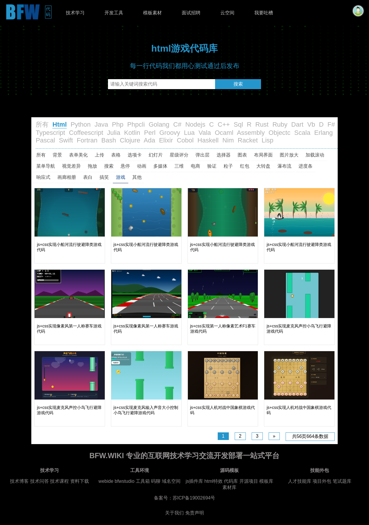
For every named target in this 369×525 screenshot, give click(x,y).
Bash (108, 140)
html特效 (214, 481)
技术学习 (75, 12)
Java (101, 124)
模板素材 (152, 12)
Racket (248, 140)
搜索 (238, 83)
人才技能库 (299, 481)
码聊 (155, 481)
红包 (244, 166)
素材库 (229, 487)
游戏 (120, 177)
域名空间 (171, 481)
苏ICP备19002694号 (194, 497)
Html (59, 124)
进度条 (305, 166)
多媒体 (160, 166)
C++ (224, 124)
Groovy (169, 132)
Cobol (185, 140)
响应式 (43, 177)
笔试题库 (342, 481)
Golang (159, 124)
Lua (189, 132)
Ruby (279, 124)
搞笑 (104, 177)
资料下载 (79, 481)
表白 (87, 177)
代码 (49, 11)
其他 (137, 177)
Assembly (251, 132)
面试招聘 (191, 12)
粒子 (228, 166)
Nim (228, 140)
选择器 (224, 154)
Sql (238, 124)
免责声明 (194, 512)
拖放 (92, 166)
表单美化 (78, 154)
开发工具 (113, 12)
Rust (262, 124)
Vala (204, 132)
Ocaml (224, 132)
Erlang (323, 132)
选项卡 (135, 154)
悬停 (125, 166)
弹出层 (202, 154)
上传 (99, 154)
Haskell (208, 140)
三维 (179, 166)
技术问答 (39, 481)
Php (117, 124)
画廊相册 (66, 177)
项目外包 (322, 481)
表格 (116, 154)
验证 (212, 166)
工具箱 (143, 481)
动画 (141, 166)
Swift (66, 140)
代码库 (231, 481)
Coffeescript (86, 132)
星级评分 (179, 154)
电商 (195, 166)
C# (177, 124)
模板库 (266, 481)
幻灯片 (156, 154)
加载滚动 (315, 154)
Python (81, 124)
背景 (57, 154)
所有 (42, 124)
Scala (302, 132)
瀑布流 (284, 166)
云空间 (227, 12)
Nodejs (195, 124)
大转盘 (263, 166)
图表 (242, 154)
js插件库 (194, 481)
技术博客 (19, 481)
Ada (149, 140)
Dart (297, 124)
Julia (113, 132)
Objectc (280, 132)
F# (331, 124)
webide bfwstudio (117, 481)
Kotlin (132, 132)
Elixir (166, 140)
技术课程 (59, 481)
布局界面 (263, 154)
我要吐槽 (263, 12)
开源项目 (248, 481)
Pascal (45, 140)
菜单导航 (45, 166)
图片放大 (289, 154)
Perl (149, 132)
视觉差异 (71, 166)
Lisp (267, 140)
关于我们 (174, 512)
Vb (311, 124)
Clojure (130, 140)
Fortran (87, 140)
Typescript (50, 132)
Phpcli (136, 124)
